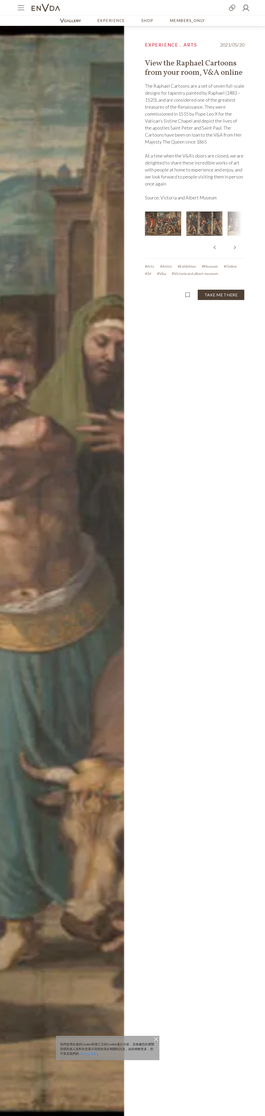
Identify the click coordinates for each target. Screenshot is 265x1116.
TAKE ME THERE (221, 294)
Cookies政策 (88, 1053)
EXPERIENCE (111, 20)
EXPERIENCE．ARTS (171, 45)
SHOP (147, 20)
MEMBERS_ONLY (187, 20)
